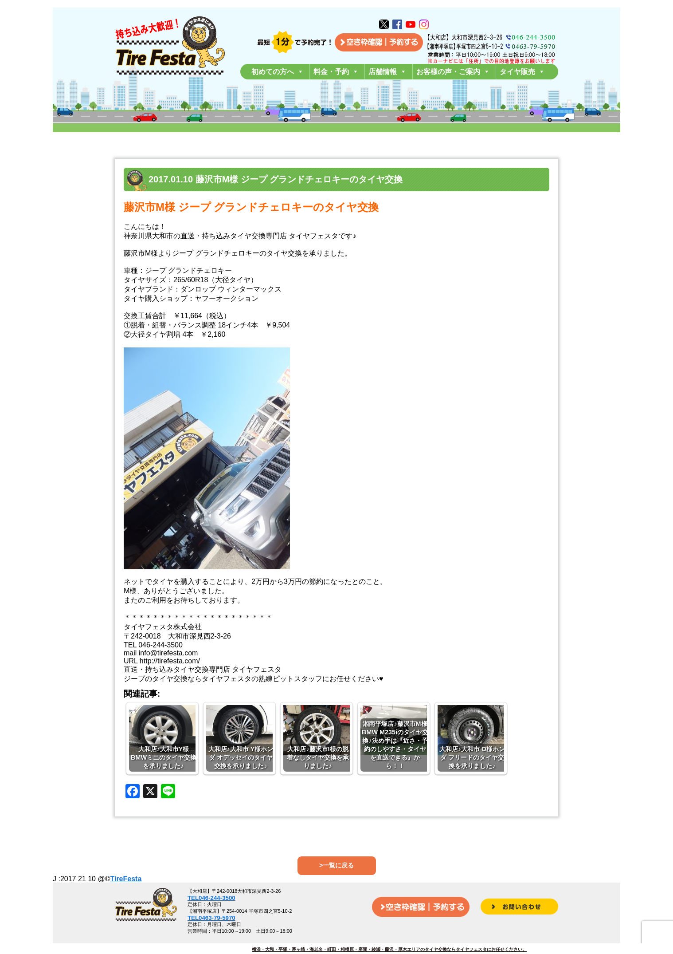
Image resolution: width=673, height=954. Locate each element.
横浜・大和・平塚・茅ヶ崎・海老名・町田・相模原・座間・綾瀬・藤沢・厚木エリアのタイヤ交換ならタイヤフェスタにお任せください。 (389, 949)
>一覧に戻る (336, 865)
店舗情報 (387, 71)
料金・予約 (336, 71)
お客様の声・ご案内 (453, 71)
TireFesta (125, 879)
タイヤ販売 (522, 71)
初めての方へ (277, 71)
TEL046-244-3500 (211, 898)
